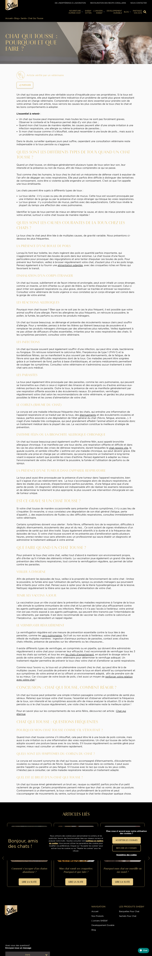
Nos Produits (97, 916)
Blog (16, 18)
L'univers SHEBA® (99, 921)
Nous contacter (138, 3)
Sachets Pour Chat (127, 916)
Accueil (8, 18)
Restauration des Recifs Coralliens (108, 3)
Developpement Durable (102, 925)
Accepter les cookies (126, 840)
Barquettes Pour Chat (129, 911)
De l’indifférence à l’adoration (70, 3)
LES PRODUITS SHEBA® (131, 906)
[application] (142, 950)
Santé (23, 18)
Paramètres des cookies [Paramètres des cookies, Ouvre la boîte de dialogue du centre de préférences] (126, 855)
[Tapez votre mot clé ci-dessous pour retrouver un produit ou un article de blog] (144, 12)
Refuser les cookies (126, 848)
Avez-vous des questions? (18, 946)
